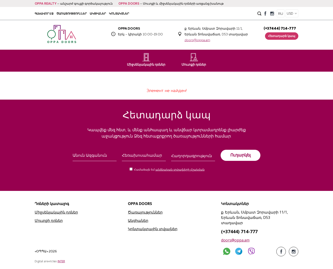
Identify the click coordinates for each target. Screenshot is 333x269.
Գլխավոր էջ (44, 13)
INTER (61, 261)
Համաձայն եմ (169, 169)
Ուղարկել (240, 155)
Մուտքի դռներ (194, 59)
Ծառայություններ (71, 13)
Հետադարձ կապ (281, 36)
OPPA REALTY (45, 3)
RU (280, 13)
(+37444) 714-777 (280, 28)
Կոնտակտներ (119, 13)
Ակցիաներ (98, 13)
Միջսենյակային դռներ (146, 59)
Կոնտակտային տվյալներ (152, 228)
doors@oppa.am (197, 40)
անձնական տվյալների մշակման (180, 169)
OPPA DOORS (128, 3)
